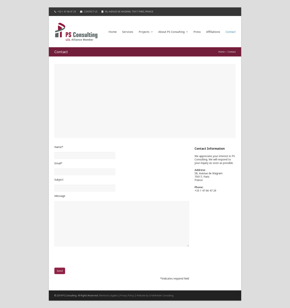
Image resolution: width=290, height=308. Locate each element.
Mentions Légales (108, 295)
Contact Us (90, 11)
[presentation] (82, 257)
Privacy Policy (127, 295)
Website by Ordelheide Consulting (154, 295)
